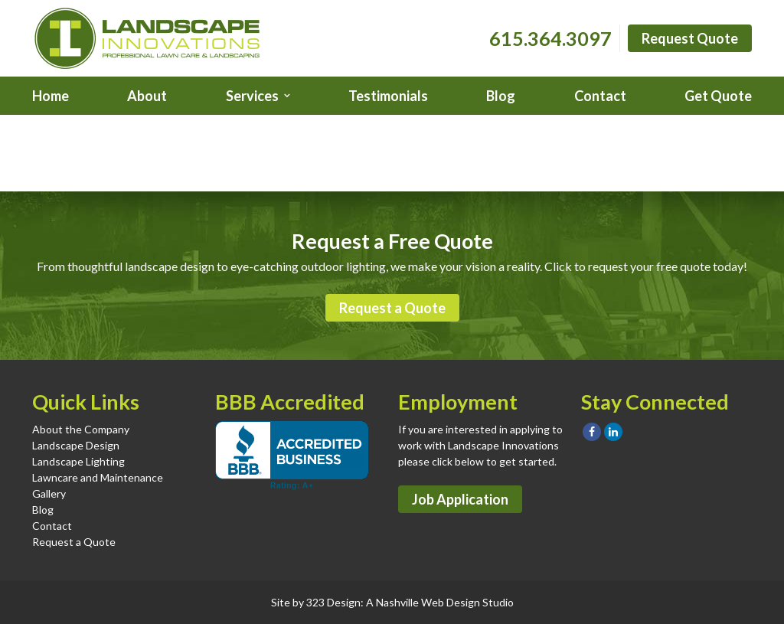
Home (50, 95)
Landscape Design (75, 445)
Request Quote (690, 38)
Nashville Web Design (428, 602)
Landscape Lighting (78, 461)
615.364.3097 (550, 38)
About (147, 95)
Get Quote (718, 95)
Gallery (49, 493)
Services (252, 95)
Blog (500, 95)
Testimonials (388, 95)
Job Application (460, 499)
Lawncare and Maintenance (97, 477)
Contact (600, 95)
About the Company (80, 429)
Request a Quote (392, 307)
